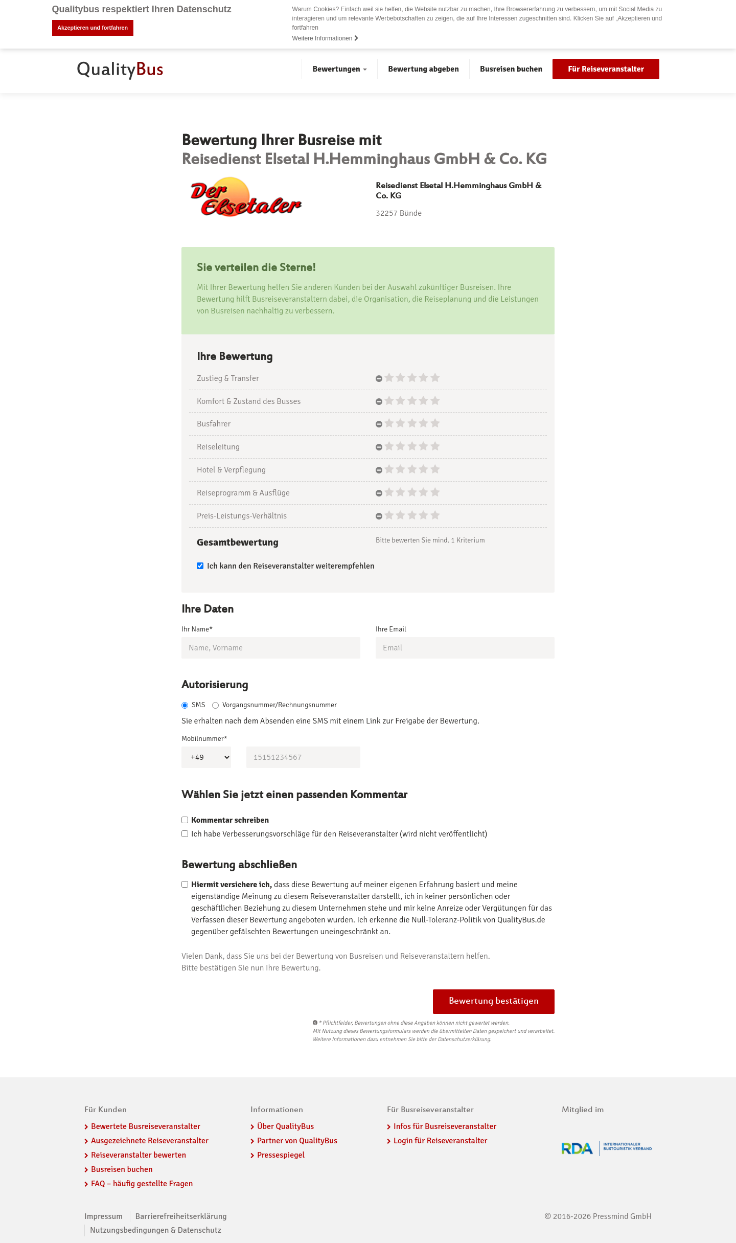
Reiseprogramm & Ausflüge (243, 493)
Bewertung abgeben (423, 69)
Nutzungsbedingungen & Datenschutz (155, 1230)
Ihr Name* (197, 628)
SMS (193, 704)
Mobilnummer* (204, 738)
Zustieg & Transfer (228, 378)
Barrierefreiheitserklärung (181, 1216)
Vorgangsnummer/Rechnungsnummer (274, 704)
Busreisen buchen (511, 69)
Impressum (103, 1216)
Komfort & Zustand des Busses (249, 401)
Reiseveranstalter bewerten (138, 1155)
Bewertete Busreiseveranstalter (145, 1126)
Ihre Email (391, 628)
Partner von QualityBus (297, 1141)
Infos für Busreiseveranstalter (445, 1126)
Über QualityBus (285, 1126)
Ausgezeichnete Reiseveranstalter (150, 1141)
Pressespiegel (281, 1155)
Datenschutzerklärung (464, 1039)
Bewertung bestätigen (494, 1002)
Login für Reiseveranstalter (441, 1141)
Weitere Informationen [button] (325, 38)
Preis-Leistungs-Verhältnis (242, 515)
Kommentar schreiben (230, 820)
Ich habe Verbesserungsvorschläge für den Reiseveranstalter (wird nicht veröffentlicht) (339, 834)
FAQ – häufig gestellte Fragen (142, 1184)
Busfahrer (214, 424)
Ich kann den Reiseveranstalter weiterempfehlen (286, 566)
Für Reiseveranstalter (606, 69)
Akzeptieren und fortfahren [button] (92, 28)
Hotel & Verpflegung (231, 470)
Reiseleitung (218, 447)
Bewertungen (339, 69)
